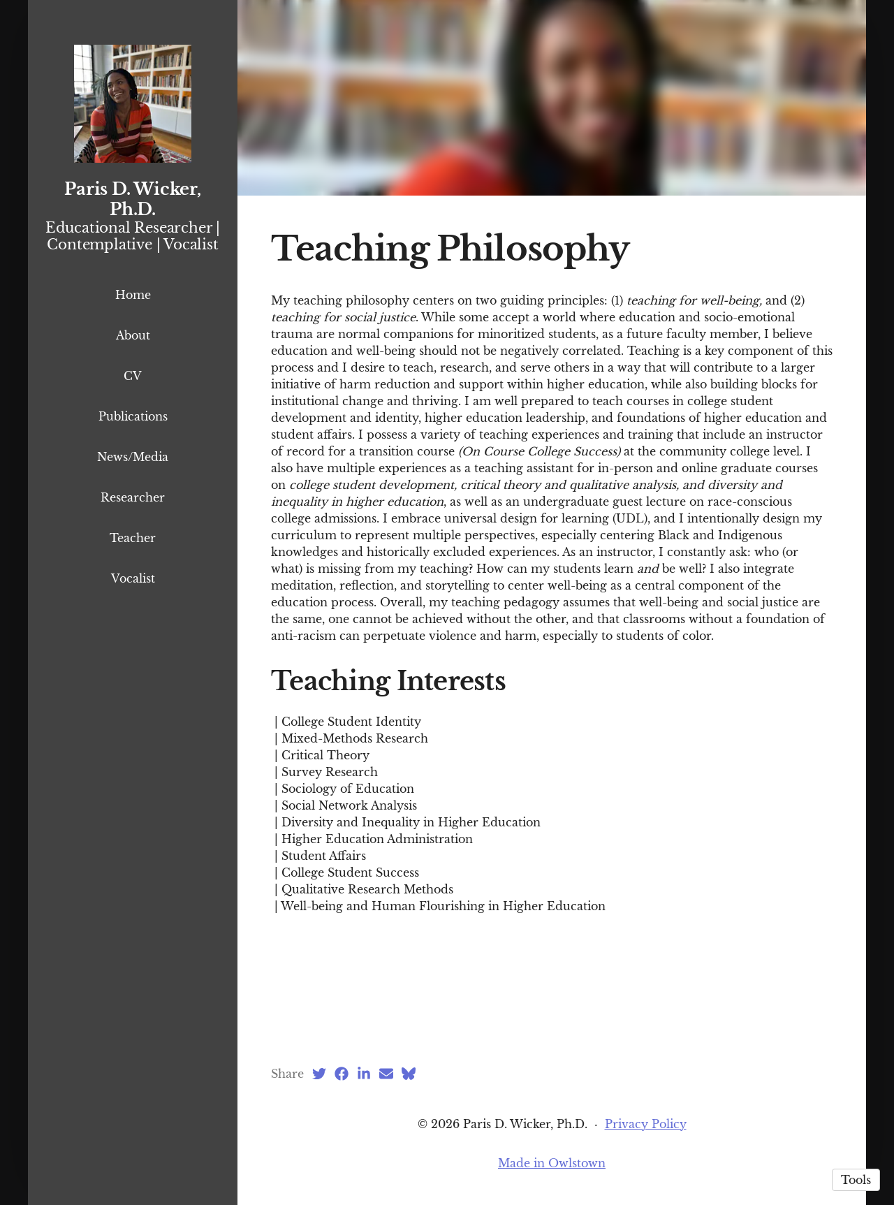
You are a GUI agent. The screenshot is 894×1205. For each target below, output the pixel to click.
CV (133, 376)
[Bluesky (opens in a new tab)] (409, 1074)
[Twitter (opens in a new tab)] (319, 1074)
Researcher (133, 497)
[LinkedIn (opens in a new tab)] (364, 1074)
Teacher (133, 538)
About (133, 335)
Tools (856, 1180)
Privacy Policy (646, 1124)
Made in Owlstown (552, 1163)
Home (133, 295)
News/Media (132, 457)
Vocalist (133, 578)
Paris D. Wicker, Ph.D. (132, 199)
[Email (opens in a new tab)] (386, 1074)
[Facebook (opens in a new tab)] (342, 1074)
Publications (133, 416)
